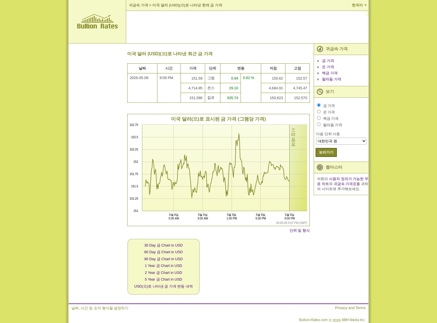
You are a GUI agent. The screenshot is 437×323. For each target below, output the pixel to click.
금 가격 (328, 61)
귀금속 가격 (138, 5)
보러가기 (326, 152)
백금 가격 (330, 73)
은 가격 (328, 67)
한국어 (357, 5)
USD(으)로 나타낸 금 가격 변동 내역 (163, 286)
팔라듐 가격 (331, 79)
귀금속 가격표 (345, 184)
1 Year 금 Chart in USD (163, 266)
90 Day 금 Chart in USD (163, 259)
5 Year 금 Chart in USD (163, 279)
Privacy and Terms (350, 308)
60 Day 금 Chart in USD (163, 252)
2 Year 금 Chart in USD (163, 273)
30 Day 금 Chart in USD (163, 245)
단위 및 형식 (300, 230)
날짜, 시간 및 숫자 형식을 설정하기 (99, 308)
